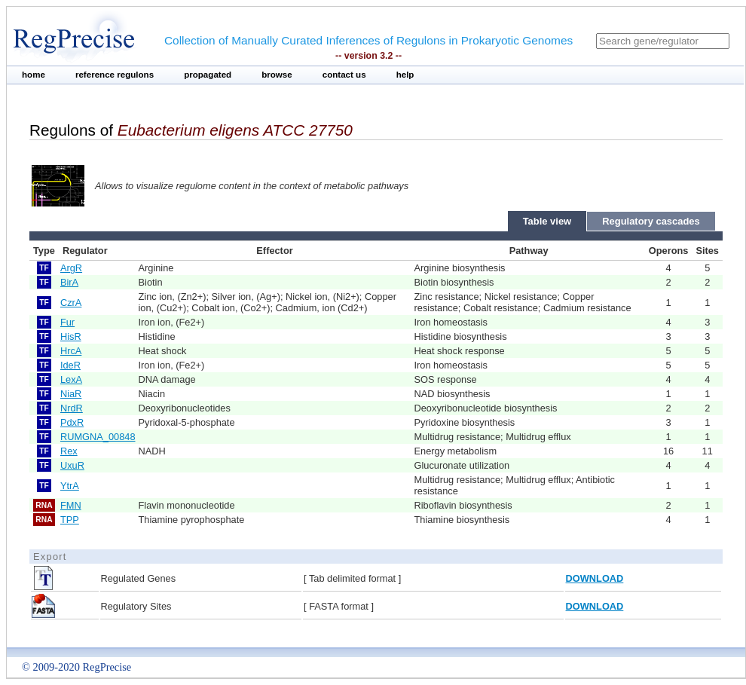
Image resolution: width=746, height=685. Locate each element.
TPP (69, 519)
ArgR (71, 268)
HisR (70, 336)
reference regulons (114, 74)
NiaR (70, 393)
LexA (71, 379)
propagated (207, 74)
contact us (344, 74)
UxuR (72, 465)
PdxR (72, 422)
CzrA (70, 302)
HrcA (70, 350)
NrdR (71, 408)
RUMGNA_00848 (98, 436)
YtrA (69, 485)
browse (276, 74)
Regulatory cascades (651, 221)
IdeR (70, 365)
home (33, 74)
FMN (70, 505)
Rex (69, 451)
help (405, 74)
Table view (547, 221)
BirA (69, 282)
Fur (67, 322)
